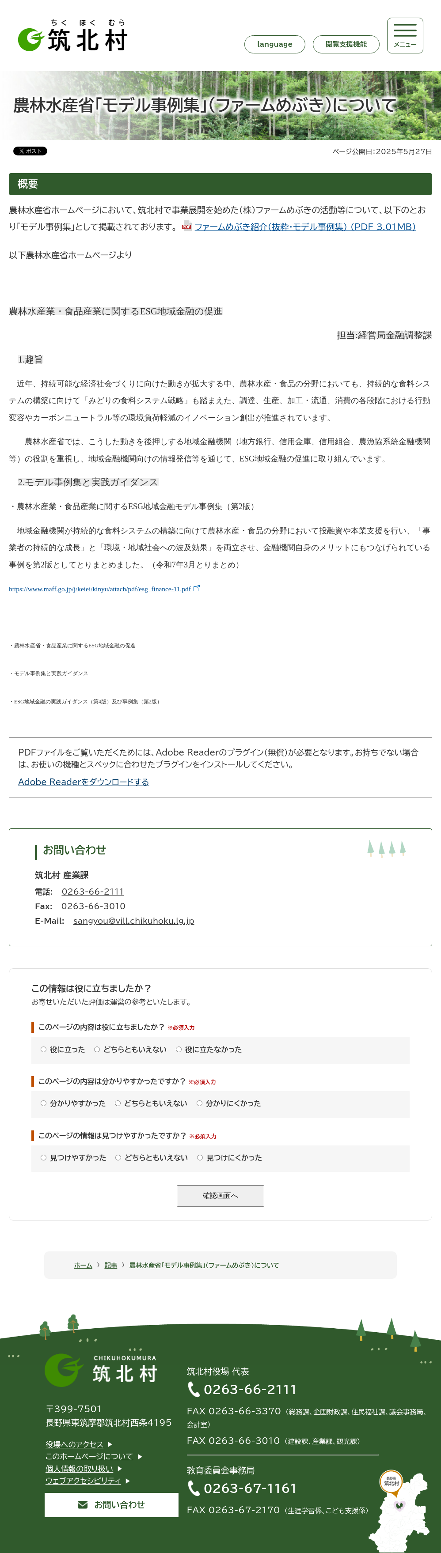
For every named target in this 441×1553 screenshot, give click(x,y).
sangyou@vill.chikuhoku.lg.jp (133, 921)
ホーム (83, 1265)
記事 (110, 1265)
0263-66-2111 (92, 892)
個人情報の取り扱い (79, 1469)
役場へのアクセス (74, 1444)
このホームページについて (89, 1456)
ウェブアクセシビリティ (83, 1481)
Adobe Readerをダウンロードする (83, 782)
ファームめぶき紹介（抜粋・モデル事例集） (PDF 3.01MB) (305, 227)
